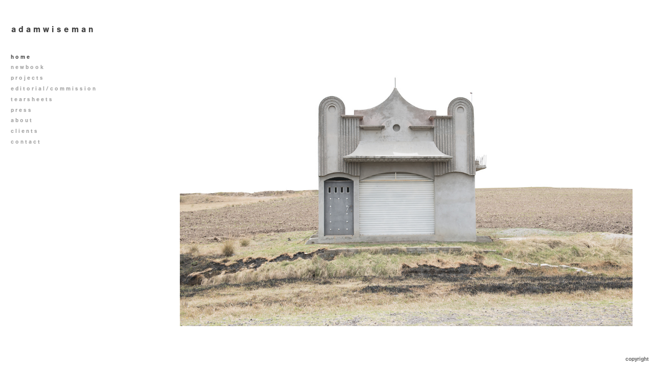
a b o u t (21, 120)
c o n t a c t (25, 142)
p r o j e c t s (30, 78)
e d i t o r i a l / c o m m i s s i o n (57, 88)
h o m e (20, 57)
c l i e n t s (24, 131)
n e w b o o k (31, 67)
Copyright (637, 359)
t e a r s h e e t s (31, 99)
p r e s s (21, 110)
